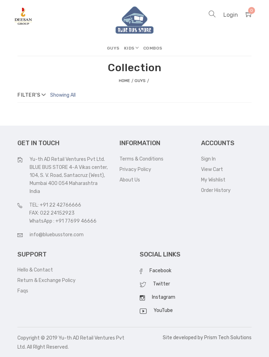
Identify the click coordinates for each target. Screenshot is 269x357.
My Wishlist (213, 180)
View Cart (212, 169)
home (124, 80)
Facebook (160, 271)
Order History (216, 190)
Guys (113, 48)
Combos (152, 48)
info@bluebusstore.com (57, 235)
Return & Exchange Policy (46, 280)
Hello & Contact (35, 270)
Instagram (163, 297)
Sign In (208, 159)
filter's (31, 95)
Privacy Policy (135, 169)
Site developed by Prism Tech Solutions (207, 338)
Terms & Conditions (141, 159)
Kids (129, 48)
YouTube (163, 310)
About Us (130, 180)
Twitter (161, 284)
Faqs (22, 291)
